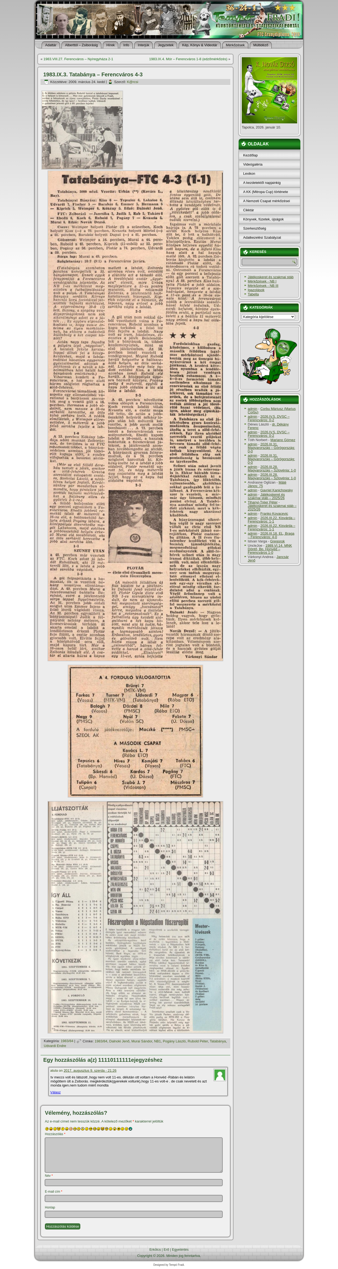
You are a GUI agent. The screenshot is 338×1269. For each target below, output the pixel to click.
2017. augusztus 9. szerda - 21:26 (90, 1070)
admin (252, 409)
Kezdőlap (250, 155)
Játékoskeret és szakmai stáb (271, 277)
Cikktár (248, 210)
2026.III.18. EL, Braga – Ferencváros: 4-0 (271, 535)
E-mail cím (53, 1191)
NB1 (157, 1041)
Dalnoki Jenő (119, 1041)
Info (126, 45)
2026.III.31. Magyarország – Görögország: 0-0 (271, 447)
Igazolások (256, 290)
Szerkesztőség (254, 228)
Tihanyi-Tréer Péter (263, 502)
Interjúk (143, 45)
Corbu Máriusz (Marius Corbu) (272, 410)
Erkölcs (155, 1249)
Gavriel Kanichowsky (276, 490)
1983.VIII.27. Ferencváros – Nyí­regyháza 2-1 (78, 59)
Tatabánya (218, 1041)
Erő (166, 1249)
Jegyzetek (166, 45)
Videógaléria (253, 164)
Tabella (253, 294)
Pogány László (174, 1041)
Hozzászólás (55, 1134)
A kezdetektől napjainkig (262, 183)
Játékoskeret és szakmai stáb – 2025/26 (266, 496)
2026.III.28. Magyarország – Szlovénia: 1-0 (272, 468)
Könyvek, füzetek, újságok (263, 219)
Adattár (50, 45)
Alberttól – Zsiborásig (81, 45)
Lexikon (249, 173)
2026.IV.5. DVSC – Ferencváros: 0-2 (269, 418)
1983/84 (67, 1041)
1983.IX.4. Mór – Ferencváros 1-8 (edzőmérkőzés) (188, 59)
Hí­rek (110, 45)
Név (49, 1176)
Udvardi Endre (55, 1046)
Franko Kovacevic (274, 514)
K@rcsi (132, 82)
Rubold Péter (198, 1041)
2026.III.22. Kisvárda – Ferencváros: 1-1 (271, 519)
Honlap (50, 1207)
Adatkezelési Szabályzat (262, 237)
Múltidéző (260, 45)
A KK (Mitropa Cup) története (265, 192)
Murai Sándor (141, 1041)
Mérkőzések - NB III (263, 286)
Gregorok (277, 541)
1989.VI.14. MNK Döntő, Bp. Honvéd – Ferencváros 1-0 (270, 549)
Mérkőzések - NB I (262, 281)
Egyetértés (180, 1249)
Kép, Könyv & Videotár (199, 45)
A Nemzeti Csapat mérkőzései (266, 201)
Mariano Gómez (283, 440)
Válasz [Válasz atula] (55, 1092)
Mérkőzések (235, 45)
